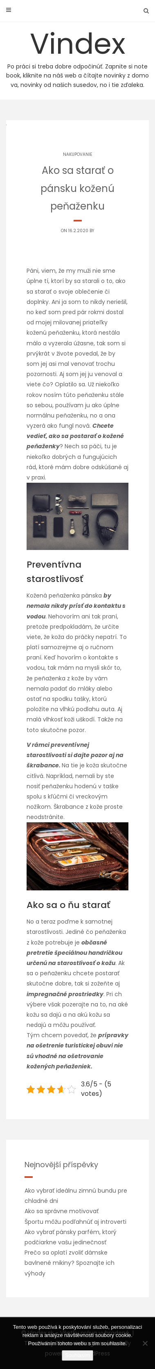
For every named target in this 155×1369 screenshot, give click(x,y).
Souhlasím (77, 1355)
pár (81, 312)
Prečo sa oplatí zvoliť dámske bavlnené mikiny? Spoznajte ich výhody (70, 1262)
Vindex (77, 56)
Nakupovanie (77, 154)
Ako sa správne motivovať (62, 1211)
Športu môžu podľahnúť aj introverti (75, 1222)
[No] (145, 1343)
